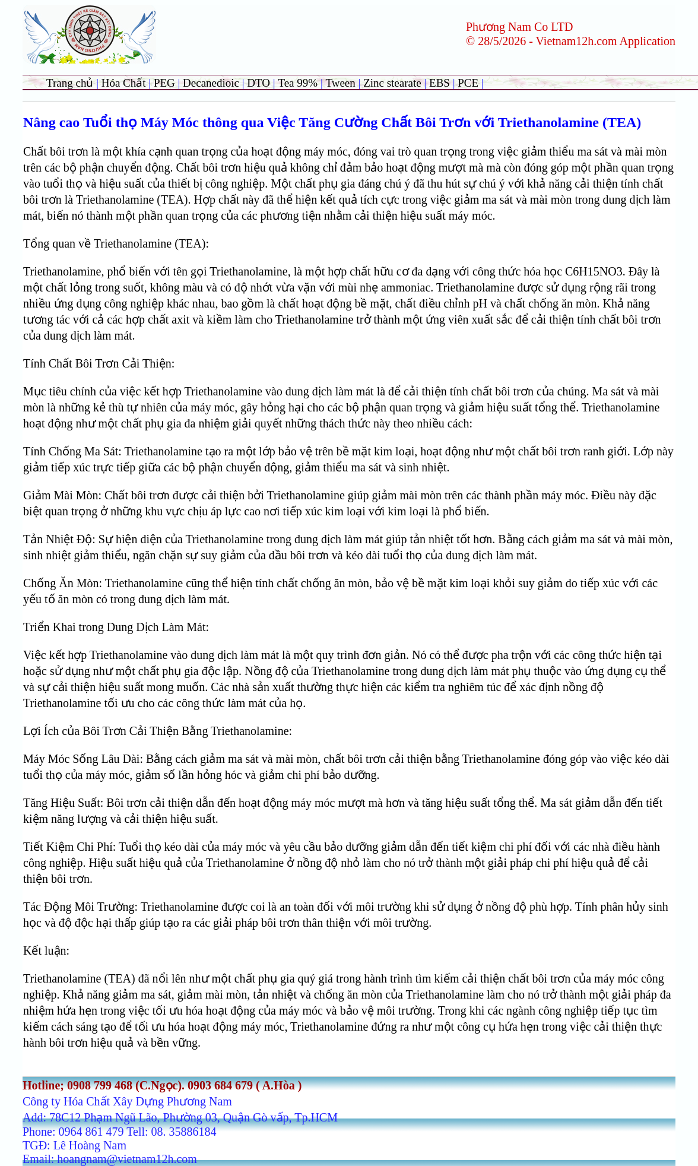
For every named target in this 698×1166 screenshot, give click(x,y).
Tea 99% (299, 83)
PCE (468, 83)
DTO (258, 83)
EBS (439, 83)
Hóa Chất (123, 83)
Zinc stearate (393, 83)
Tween (340, 83)
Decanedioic (211, 83)
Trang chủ (69, 83)
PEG (164, 83)
